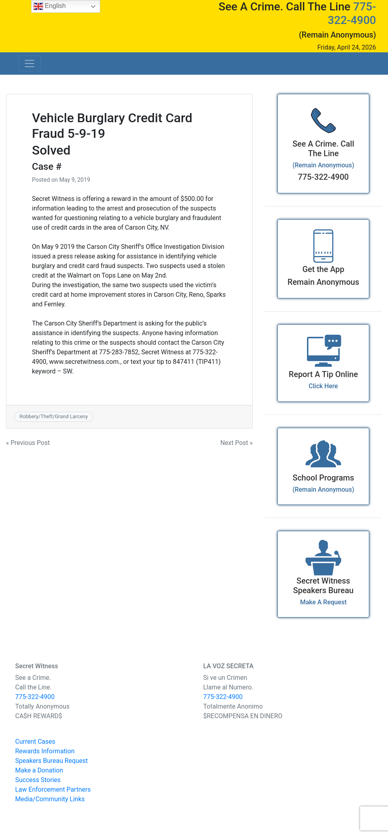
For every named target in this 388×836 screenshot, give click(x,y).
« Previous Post (28, 443)
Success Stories (38, 780)
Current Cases (35, 741)
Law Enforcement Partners (53, 789)
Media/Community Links (50, 799)
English (50, 6)
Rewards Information (45, 751)
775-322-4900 (352, 13)
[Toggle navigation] (29, 63)
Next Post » (236, 443)
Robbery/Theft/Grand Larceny (54, 416)
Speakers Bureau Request (51, 761)
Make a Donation (39, 770)
